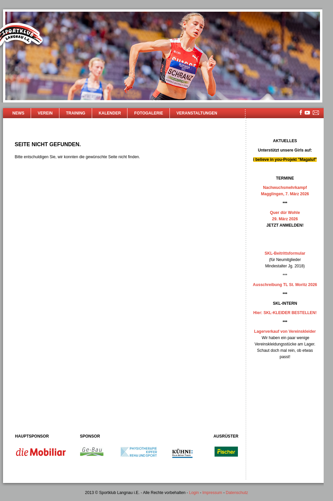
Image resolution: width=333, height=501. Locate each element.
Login (194, 492)
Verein (45, 113)
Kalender (110, 113)
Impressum (212, 492)
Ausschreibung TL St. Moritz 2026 (285, 284)
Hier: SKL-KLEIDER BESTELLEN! (285, 312)
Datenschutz (237, 492)
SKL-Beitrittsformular (285, 253)
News (18, 113)
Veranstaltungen (197, 113)
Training (75, 113)
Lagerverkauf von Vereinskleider (285, 331)
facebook (301, 112)
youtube (307, 112)
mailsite (316, 112)
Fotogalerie (148, 113)
